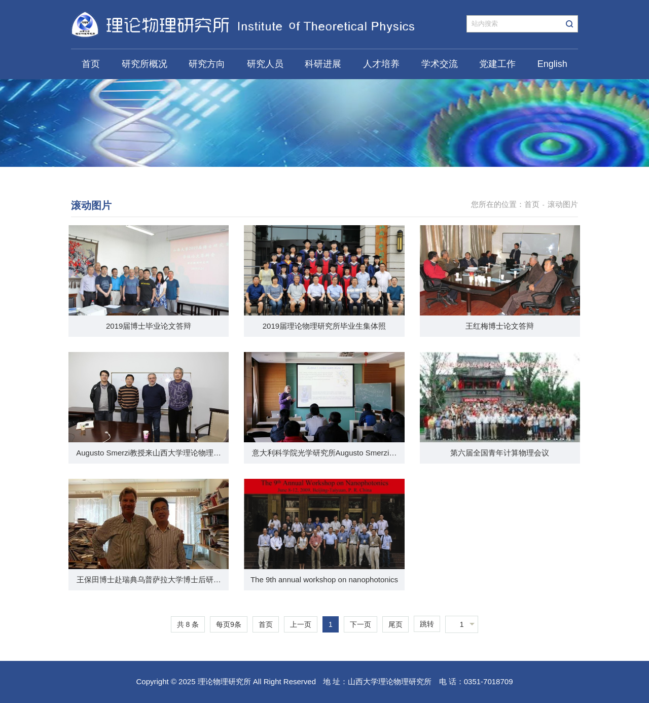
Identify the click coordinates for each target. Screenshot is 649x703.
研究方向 (207, 64)
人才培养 (381, 64)
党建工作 (497, 64)
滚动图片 (563, 204)
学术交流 (439, 64)
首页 (91, 64)
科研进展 (323, 64)
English (552, 64)
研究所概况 (144, 64)
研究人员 (265, 64)
